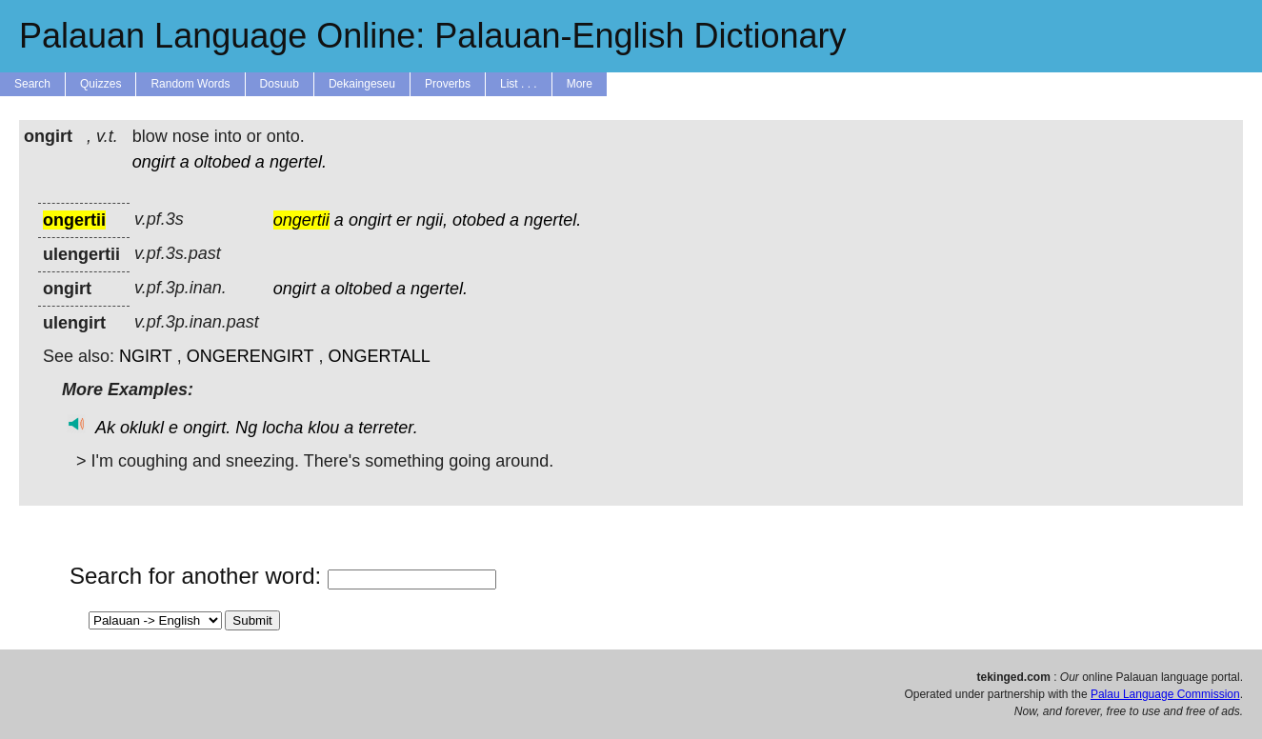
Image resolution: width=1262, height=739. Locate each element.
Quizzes (100, 83)
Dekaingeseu (362, 83)
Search (32, 83)
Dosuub (279, 83)
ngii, (432, 220)
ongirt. (206, 427)
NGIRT (145, 356)
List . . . (518, 83)
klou (323, 427)
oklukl (142, 427)
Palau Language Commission (1165, 694)
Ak (105, 427)
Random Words (190, 83)
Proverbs (448, 83)
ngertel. (298, 161)
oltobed (222, 161)
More (579, 83)
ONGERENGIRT (250, 356)
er (403, 220)
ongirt (153, 161)
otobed (478, 220)
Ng (246, 427)
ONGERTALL (379, 356)
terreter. (387, 427)
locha (282, 427)
